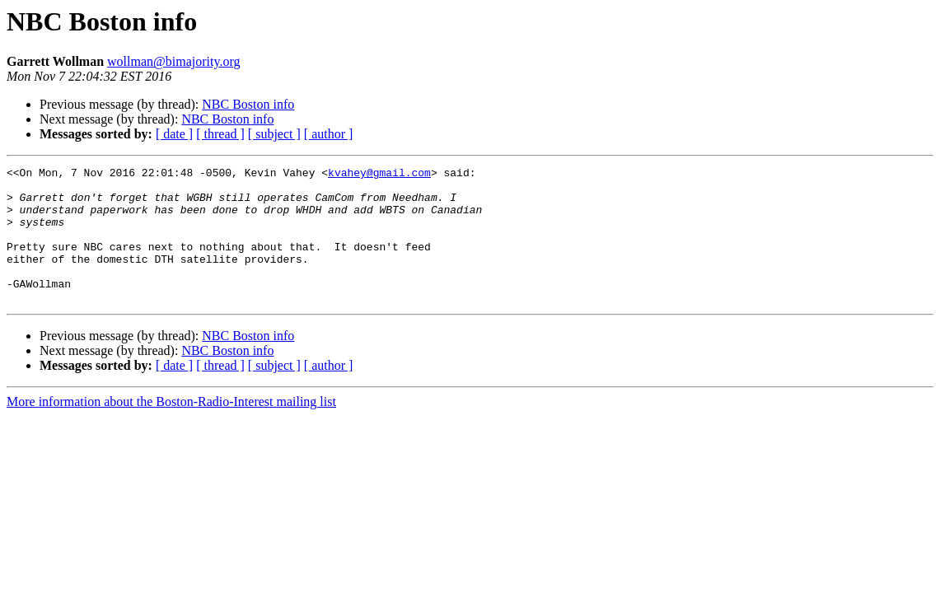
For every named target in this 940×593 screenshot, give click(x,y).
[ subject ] (274, 134)
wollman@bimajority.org (173, 61)
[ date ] (174, 134)
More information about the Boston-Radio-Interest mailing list (171, 429)
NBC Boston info (248, 104)
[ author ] (328, 134)
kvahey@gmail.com (379, 174)
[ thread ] (220, 134)
